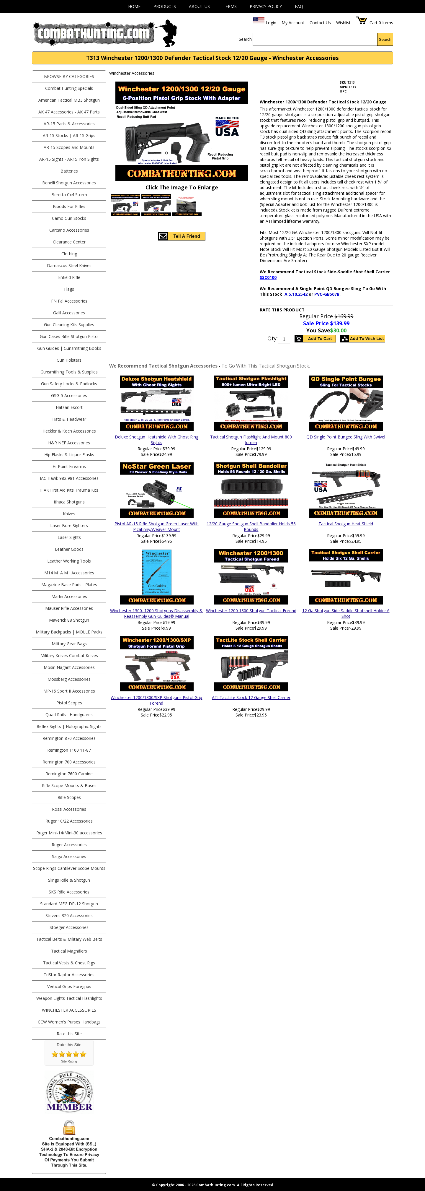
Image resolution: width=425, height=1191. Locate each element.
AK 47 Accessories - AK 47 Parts (69, 112)
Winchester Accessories (69, 1010)
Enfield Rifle (69, 277)
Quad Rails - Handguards (69, 714)
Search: (246, 39)
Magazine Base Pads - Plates (69, 584)
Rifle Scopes (69, 797)
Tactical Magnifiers (69, 951)
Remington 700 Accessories (69, 762)
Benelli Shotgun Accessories (69, 183)
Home (134, 6)
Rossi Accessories (69, 809)
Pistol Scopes (69, 703)
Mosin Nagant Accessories (69, 667)
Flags (69, 289)
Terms (230, 6)
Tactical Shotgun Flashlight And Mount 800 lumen (251, 439)
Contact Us (320, 22)
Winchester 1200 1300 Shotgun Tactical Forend (251, 610)
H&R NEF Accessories (69, 443)
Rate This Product (282, 310)
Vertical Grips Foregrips (69, 986)
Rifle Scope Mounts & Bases (69, 785)
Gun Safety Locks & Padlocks (69, 383)
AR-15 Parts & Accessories (69, 123)
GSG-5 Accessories (69, 395)
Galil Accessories (69, 313)
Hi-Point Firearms (69, 466)
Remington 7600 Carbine (69, 773)
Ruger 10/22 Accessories (69, 821)
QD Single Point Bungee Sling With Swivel (345, 437)
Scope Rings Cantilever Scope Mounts (69, 868)
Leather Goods (69, 549)
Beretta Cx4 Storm (69, 194)
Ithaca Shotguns (69, 502)
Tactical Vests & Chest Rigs (69, 963)
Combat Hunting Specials (69, 88)
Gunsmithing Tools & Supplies (69, 372)
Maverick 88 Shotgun (69, 620)
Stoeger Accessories (69, 927)
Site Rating (69, 1061)
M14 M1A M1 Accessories (69, 573)
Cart (373, 22)
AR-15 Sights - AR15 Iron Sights (69, 159)
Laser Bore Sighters (69, 525)
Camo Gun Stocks (69, 218)
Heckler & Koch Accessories (69, 431)
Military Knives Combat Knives (69, 655)
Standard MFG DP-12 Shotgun (69, 903)
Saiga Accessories (69, 856)
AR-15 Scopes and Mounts (69, 147)
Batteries (69, 171)
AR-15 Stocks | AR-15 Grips (69, 135)
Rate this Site (69, 1033)
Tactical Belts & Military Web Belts (69, 939)
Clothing (69, 253)
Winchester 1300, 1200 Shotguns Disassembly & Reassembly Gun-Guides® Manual (156, 613)
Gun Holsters (69, 360)
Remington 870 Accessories (69, 738)
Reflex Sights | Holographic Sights (69, 726)
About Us (199, 6)
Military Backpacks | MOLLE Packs (69, 632)
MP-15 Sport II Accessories (69, 691)
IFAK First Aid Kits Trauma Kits (69, 490)
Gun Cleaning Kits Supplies (69, 324)
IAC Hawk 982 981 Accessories (69, 478)
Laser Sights (69, 537)
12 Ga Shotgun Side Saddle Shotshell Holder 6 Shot (346, 613)
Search (385, 39)
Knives (69, 513)
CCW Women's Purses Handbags (69, 1022)
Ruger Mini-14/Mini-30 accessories (69, 833)
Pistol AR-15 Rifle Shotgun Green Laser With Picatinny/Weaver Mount (157, 526)
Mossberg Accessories (69, 679)
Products (164, 6)
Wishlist (343, 22)
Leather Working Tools (69, 561)
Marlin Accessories (69, 596)
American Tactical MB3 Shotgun (69, 100)
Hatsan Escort (69, 407)
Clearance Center (69, 242)
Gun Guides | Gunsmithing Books (69, 348)
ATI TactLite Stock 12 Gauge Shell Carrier (251, 697)
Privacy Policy (266, 6)
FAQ (299, 6)
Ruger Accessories (69, 844)
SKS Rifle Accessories (69, 892)
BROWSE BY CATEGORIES (69, 76)
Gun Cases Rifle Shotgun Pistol (69, 336)
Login (271, 22)
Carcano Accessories (69, 230)
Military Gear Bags (69, 643)
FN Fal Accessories (69, 301)
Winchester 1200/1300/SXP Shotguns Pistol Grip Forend (156, 700)
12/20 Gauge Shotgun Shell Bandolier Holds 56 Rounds (251, 526)
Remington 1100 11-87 (69, 750)
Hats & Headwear (69, 419)
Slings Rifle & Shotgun (69, 880)
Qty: (272, 338)
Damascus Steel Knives (69, 265)
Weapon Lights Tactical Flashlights (69, 998)
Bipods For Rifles (69, 206)
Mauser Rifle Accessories (69, 608)
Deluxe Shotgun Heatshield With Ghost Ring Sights (156, 439)
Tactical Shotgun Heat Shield (345, 524)
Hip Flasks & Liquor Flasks (69, 454)
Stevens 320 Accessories (69, 915)
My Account (293, 22)
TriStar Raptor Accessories (69, 974)
